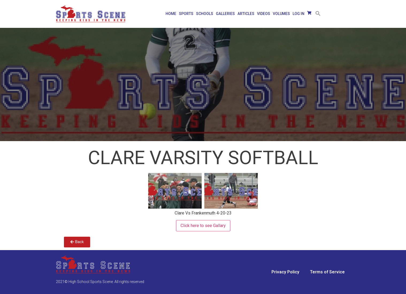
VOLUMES (281, 14)
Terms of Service (327, 271)
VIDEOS (263, 14)
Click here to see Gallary (203, 225)
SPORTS (186, 14)
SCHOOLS (204, 14)
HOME (171, 14)
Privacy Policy (285, 271)
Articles (246, 14)
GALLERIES (225, 14)
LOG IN (298, 14)
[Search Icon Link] (317, 11)
